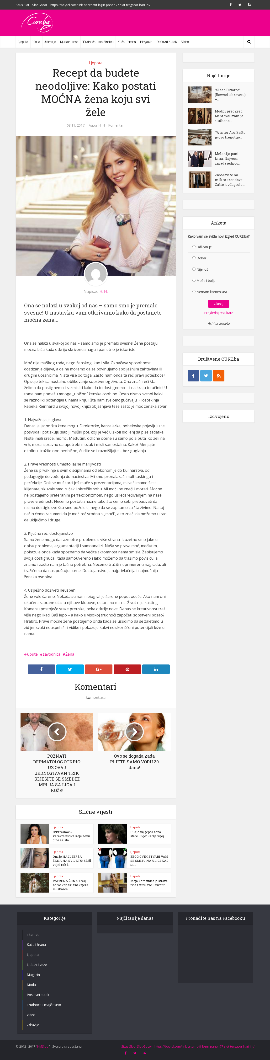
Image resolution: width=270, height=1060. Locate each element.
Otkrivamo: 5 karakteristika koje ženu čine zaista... (71, 836)
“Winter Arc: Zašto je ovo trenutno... (230, 134)
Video (185, 42)
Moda (36, 42)
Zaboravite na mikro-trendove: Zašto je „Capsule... (230, 180)
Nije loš (202, 269)
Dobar (201, 258)
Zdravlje (50, 42)
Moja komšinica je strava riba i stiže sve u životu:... (149, 883)
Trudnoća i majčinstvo (98, 42)
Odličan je (204, 247)
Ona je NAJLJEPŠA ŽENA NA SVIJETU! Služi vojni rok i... (72, 860)
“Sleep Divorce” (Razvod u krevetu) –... (230, 95)
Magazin (146, 42)
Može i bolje (206, 280)
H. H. (102, 125)
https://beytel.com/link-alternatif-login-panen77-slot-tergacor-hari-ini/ (100, 5)
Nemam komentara (211, 291)
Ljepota (23, 42)
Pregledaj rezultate (218, 313)
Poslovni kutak (167, 42)
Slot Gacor (39, 5)
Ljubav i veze (69, 42)
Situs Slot (22, 5)
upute (32, 654)
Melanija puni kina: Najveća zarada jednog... (227, 158)
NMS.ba (42, 1046)
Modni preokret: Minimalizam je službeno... (229, 116)
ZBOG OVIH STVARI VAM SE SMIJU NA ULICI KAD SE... (149, 860)
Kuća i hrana (127, 42)
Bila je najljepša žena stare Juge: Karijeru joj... (148, 834)
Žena (69, 654)
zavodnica (51, 654)
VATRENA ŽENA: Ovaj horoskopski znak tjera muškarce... (70, 885)
